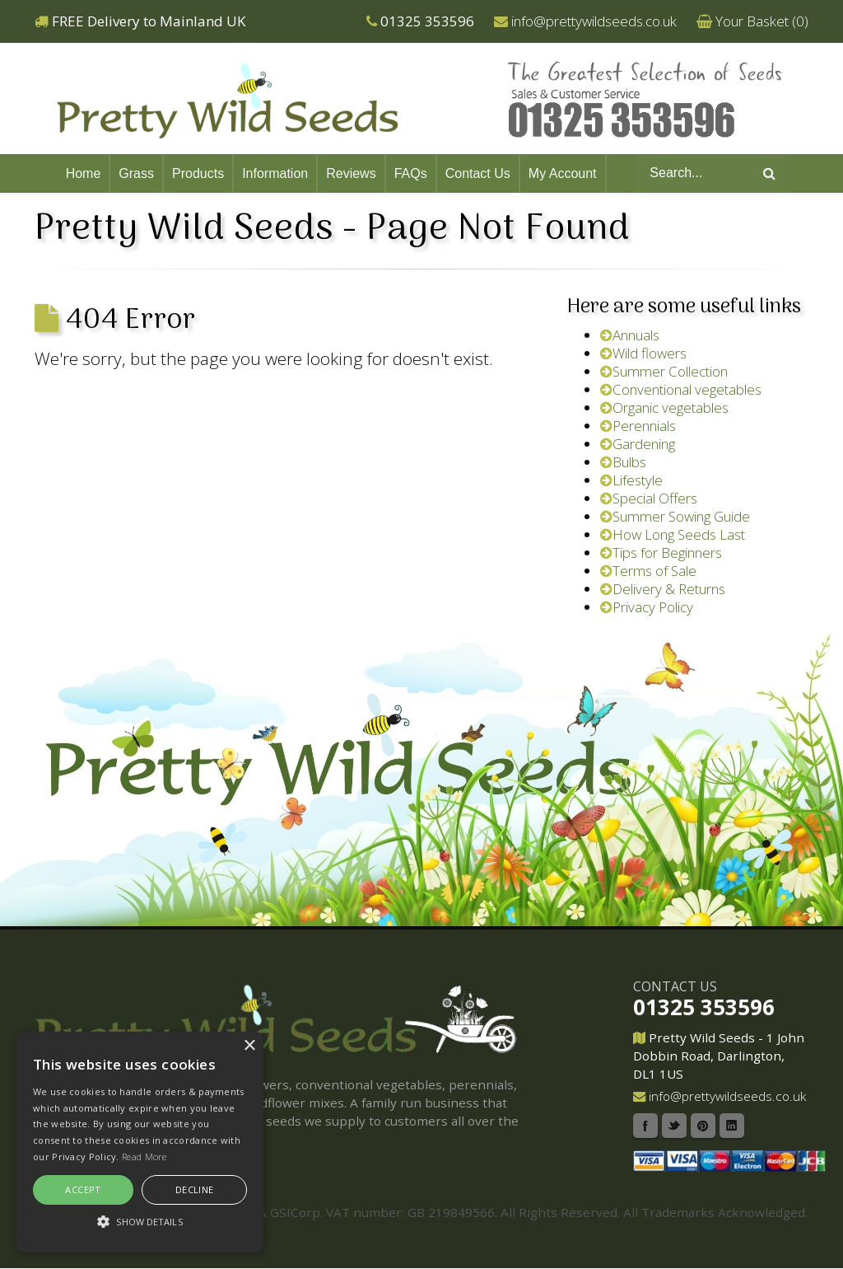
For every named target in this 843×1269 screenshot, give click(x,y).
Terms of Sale (648, 570)
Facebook (645, 1125)
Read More (144, 1156)
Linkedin (732, 1125)
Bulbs (623, 461)
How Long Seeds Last (672, 534)
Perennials (638, 425)
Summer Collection (664, 371)
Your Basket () (761, 21)
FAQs (410, 173)
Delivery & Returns (662, 588)
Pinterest (703, 1125)
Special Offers (648, 498)
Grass (136, 173)
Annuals (629, 334)
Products (198, 173)
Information (275, 173)
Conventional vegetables (680, 389)
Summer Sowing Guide (675, 516)
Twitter (674, 1125)
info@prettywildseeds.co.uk (594, 21)
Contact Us (477, 173)
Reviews (350, 173)
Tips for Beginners (661, 552)
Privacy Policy (646, 606)
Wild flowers (643, 353)
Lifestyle (631, 480)
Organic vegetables (664, 407)
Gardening (637, 443)
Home (83, 173)
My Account (563, 173)
